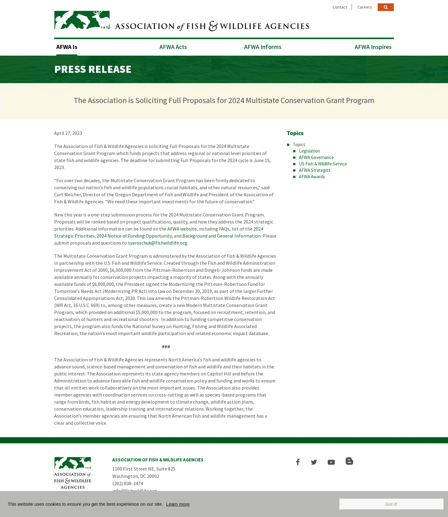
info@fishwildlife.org (134, 491)
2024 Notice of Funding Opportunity (134, 236)
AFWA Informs (263, 46)
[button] (298, 462)
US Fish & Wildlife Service (323, 164)
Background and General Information (221, 236)
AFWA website (182, 229)
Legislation (309, 151)
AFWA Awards (312, 176)
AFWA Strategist (314, 170)
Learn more (178, 504)
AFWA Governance (316, 157)
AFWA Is (66, 46)
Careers (364, 7)
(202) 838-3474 (127, 483)
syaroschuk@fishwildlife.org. (158, 243)
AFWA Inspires (373, 46)
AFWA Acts (173, 46)
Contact (340, 7)
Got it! (391, 504)
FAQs (224, 229)
